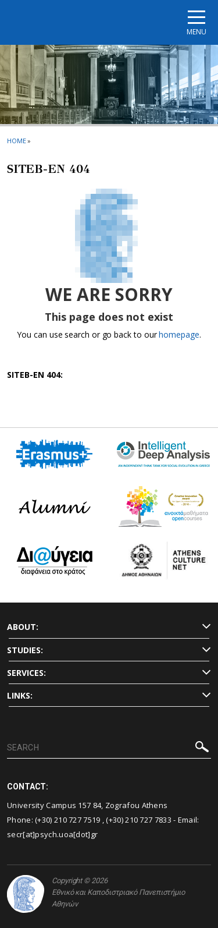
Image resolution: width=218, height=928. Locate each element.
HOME (16, 140)
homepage (179, 334)
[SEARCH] (109, 748)
